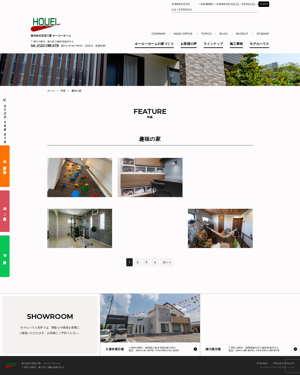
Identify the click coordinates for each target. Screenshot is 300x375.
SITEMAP (263, 33)
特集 (63, 90)
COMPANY (158, 33)
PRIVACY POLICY (284, 363)
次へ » (167, 262)
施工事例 (236, 44)
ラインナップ (213, 44)
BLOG (224, 33)
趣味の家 (76, 90)
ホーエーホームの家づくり (154, 44)
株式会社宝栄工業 (51, 35)
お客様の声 (189, 44)
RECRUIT (242, 33)
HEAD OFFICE (183, 33)
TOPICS (206, 33)
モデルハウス (259, 44)
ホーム (51, 90)
